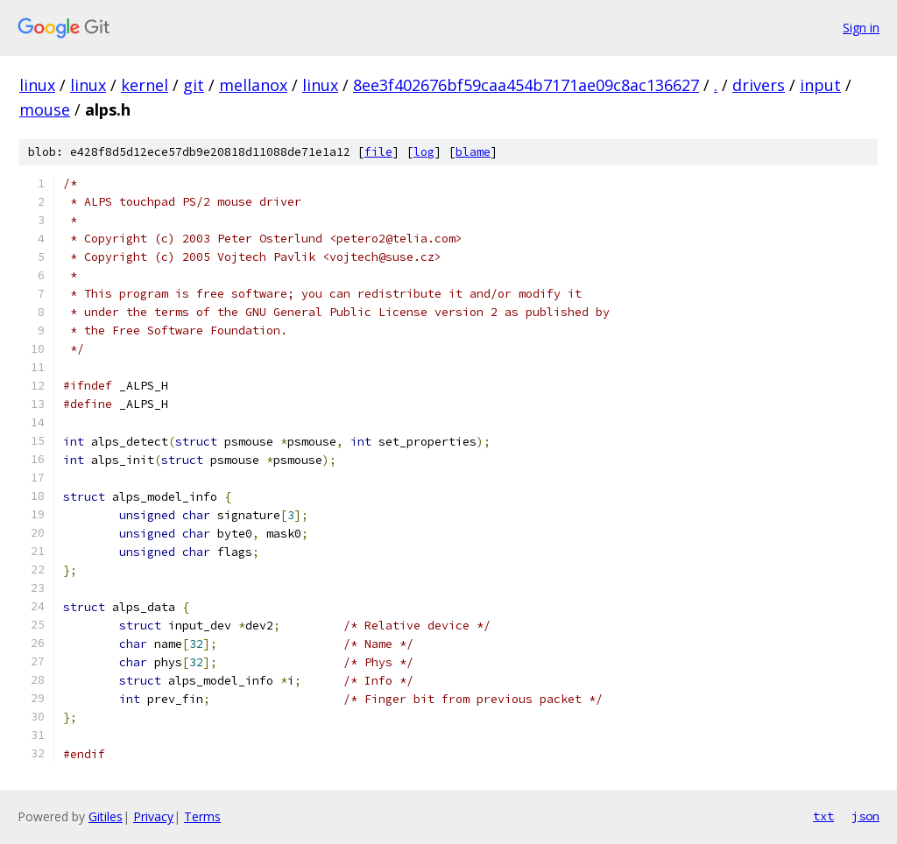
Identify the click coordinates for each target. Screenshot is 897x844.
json (865, 816)
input (820, 84)
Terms (202, 816)
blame (473, 151)
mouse (44, 109)
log (423, 151)
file (378, 151)
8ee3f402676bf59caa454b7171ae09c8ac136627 (526, 84)
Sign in (861, 27)
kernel (144, 84)
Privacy (153, 816)
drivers (758, 84)
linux (37, 84)
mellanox (253, 84)
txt (823, 816)
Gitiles (105, 816)
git (193, 84)
